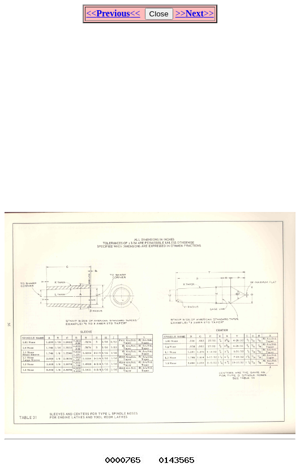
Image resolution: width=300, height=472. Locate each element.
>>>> (194, 13)
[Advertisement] (152, 112)
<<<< (113, 13)
